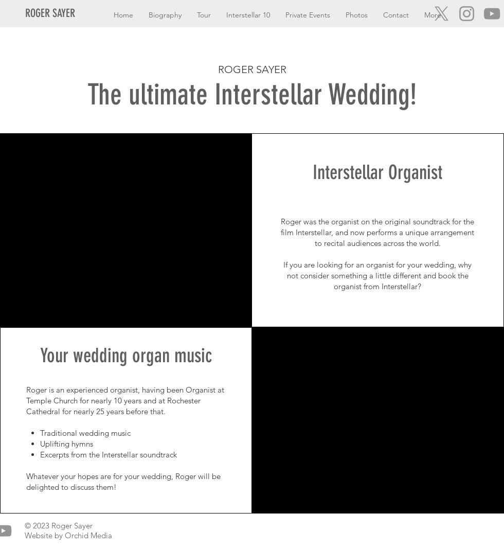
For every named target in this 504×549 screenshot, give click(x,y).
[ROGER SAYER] (53, 13)
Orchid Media (88, 535)
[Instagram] (467, 14)
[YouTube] (492, 14)
